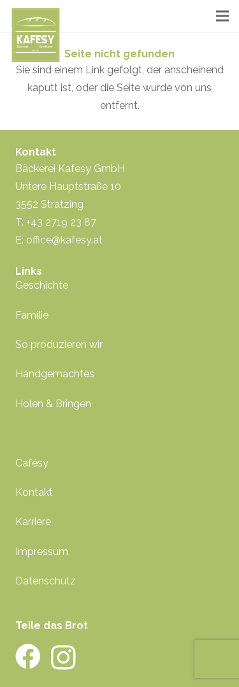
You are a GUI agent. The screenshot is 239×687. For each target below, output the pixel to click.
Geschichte (41, 285)
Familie (31, 315)
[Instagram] (63, 658)
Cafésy (31, 463)
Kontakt (34, 492)
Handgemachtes (54, 374)
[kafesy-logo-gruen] (35, 35)
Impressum (41, 552)
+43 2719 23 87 (61, 222)
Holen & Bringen (53, 404)
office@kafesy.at (64, 240)
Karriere (33, 522)
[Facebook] (28, 656)
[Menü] (222, 16)
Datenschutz (45, 581)
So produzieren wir (59, 344)
